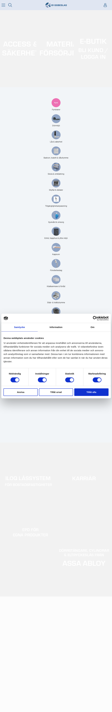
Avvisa (20, 392)
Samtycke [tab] (19, 327)
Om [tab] (92, 327)
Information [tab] (56, 327)
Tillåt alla (91, 392)
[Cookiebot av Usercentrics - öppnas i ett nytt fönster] (95, 318)
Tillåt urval (56, 392)
